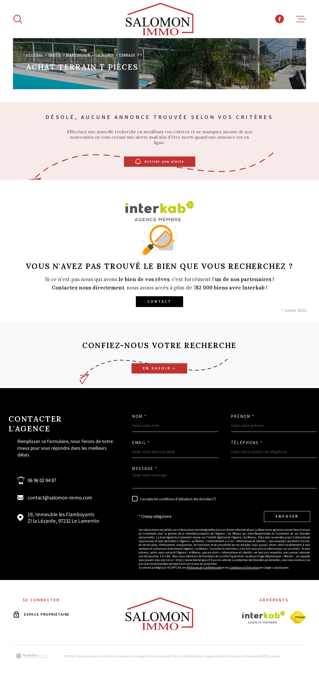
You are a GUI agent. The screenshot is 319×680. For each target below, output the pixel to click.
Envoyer (287, 516)
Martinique (78, 55)
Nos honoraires (158, 656)
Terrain (127, 55)
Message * (144, 468)
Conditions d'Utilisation (244, 567)
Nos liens (236, 656)
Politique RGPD (256, 656)
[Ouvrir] (18, 19)
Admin (222, 656)
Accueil (34, 55)
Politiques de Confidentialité (204, 567)
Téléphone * (247, 443)
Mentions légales (203, 656)
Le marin (105, 55)
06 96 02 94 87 (42, 480)
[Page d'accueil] (159, 19)
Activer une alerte (159, 162)
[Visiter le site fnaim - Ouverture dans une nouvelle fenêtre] (297, 617)
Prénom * (243, 416)
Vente (54, 55)
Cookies (275, 656)
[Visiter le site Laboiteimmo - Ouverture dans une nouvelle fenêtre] (32, 656)
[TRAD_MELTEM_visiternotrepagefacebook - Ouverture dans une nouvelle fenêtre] (279, 19)
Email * (141, 443)
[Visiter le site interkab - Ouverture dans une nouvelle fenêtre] (263, 617)
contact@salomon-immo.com (60, 497)
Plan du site (180, 656)
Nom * (139, 416)
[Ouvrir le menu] (301, 19)
